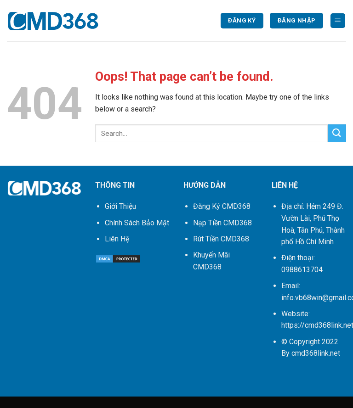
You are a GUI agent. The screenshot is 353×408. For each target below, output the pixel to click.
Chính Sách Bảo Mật (137, 222)
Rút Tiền (221, 239)
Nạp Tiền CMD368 (222, 222)
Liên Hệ (117, 239)
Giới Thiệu (120, 206)
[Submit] (337, 133)
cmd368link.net (315, 353)
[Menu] (338, 20)
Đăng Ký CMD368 (222, 206)
